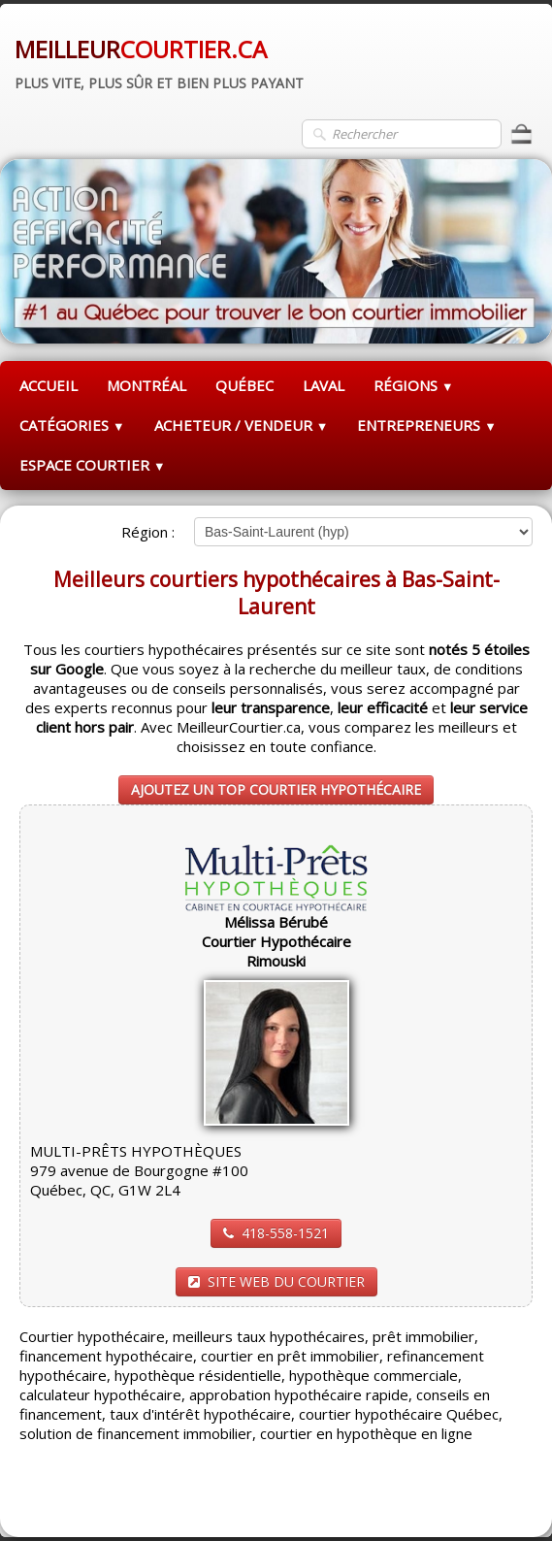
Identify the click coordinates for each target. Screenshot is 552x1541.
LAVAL (323, 385)
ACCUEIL (48, 385)
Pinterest (501, 1498)
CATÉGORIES (72, 425)
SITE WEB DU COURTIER (276, 1281)
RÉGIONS (413, 385)
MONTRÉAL (146, 385)
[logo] (159, 61)
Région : (148, 531)
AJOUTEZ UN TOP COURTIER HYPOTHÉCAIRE (276, 789)
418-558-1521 (276, 1233)
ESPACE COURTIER (92, 465)
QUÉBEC (244, 385)
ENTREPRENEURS (427, 425)
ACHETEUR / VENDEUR (241, 425)
